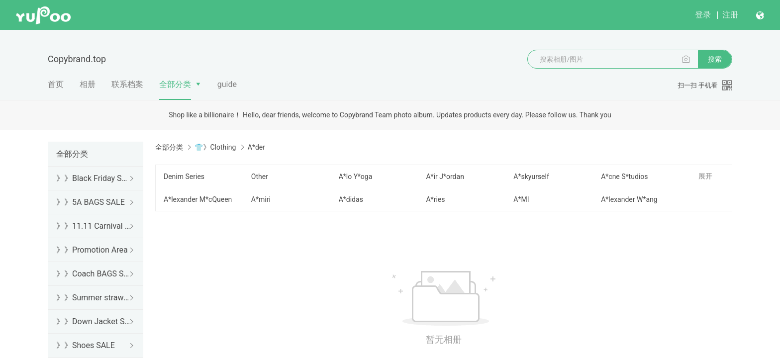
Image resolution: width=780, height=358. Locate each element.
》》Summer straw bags (93, 297)
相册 (88, 84)
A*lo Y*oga (356, 176)
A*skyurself (531, 176)
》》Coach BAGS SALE (93, 273)
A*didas (351, 199)
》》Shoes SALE (85, 345)
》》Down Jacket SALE (93, 321)
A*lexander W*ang (629, 199)
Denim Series (184, 176)
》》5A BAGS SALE (90, 202)
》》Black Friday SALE (93, 178)
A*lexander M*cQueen (198, 199)
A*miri (261, 199)
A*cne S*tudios (624, 176)
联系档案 (127, 84)
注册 (730, 14)
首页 (56, 84)
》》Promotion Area (92, 250)
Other (259, 176)
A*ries (435, 199)
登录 (703, 14)
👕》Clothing (215, 147)
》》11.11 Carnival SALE (93, 226)
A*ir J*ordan (445, 176)
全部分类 (175, 84)
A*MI (521, 199)
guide (227, 84)
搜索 (715, 59)
